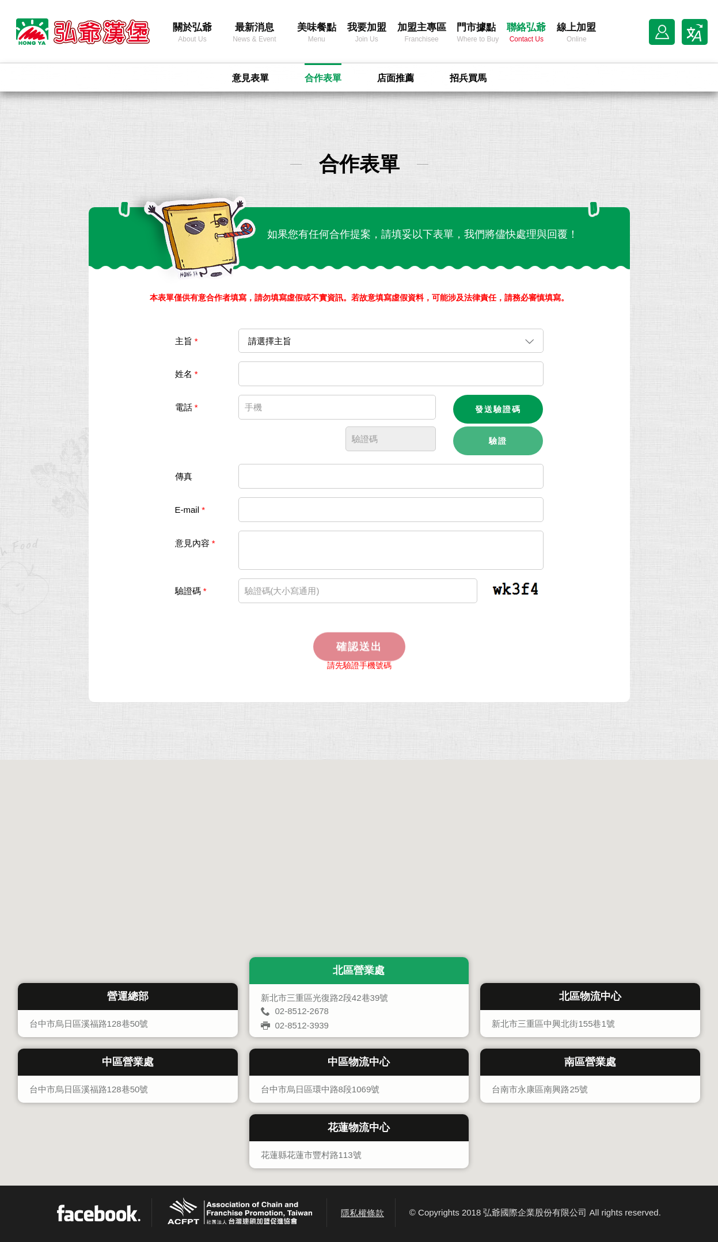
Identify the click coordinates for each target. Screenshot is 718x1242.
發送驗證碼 (498, 409)
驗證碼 (191, 591)
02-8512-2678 (302, 1011)
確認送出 (359, 656)
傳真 (183, 476)
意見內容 (195, 543)
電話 (186, 407)
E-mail (190, 510)
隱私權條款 (362, 1213)
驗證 (498, 440)
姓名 (186, 374)
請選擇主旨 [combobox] (269, 341)
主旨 (186, 341)
